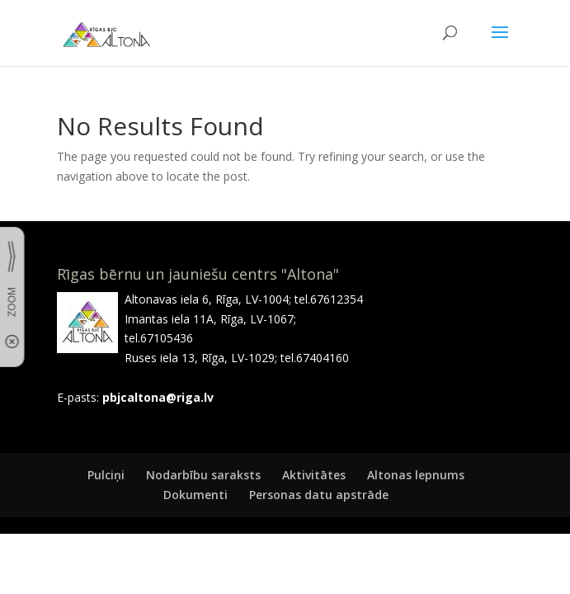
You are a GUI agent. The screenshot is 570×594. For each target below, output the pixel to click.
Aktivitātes (314, 475)
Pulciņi (106, 475)
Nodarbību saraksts (203, 475)
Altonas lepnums (415, 475)
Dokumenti (195, 494)
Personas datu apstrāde (319, 494)
